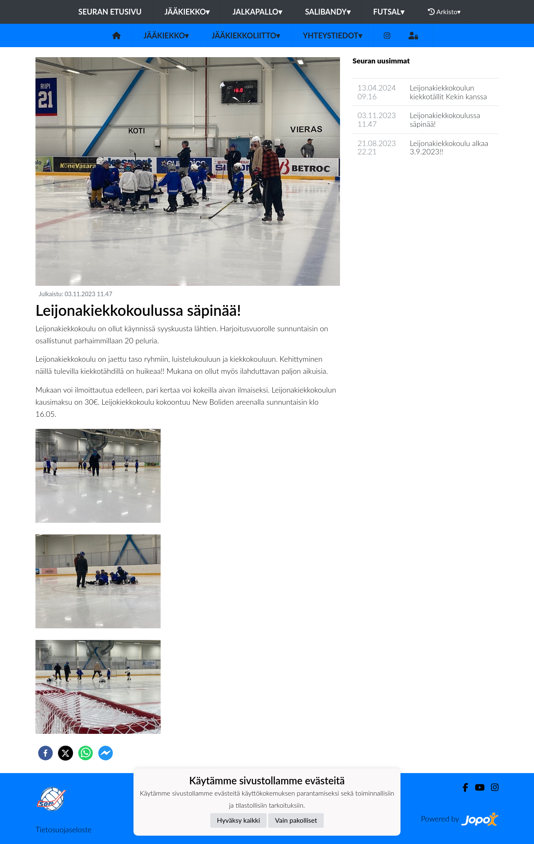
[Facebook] (462, 787)
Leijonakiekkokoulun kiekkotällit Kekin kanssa (448, 92)
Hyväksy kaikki (238, 820)
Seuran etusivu (110, 11)
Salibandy (327, 11)
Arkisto (444, 12)
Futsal (389, 11)
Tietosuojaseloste (63, 829)
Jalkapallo (257, 11)
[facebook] (45, 753)
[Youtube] (476, 787)
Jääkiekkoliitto (246, 35)
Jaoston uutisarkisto (390, 175)
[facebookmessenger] (105, 753)
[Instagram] (387, 36)
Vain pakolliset (296, 820)
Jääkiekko (186, 11)
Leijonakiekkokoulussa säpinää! (445, 119)
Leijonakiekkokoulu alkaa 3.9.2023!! (449, 147)
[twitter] (65, 753)
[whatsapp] (85, 753)
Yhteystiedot (332, 35)
